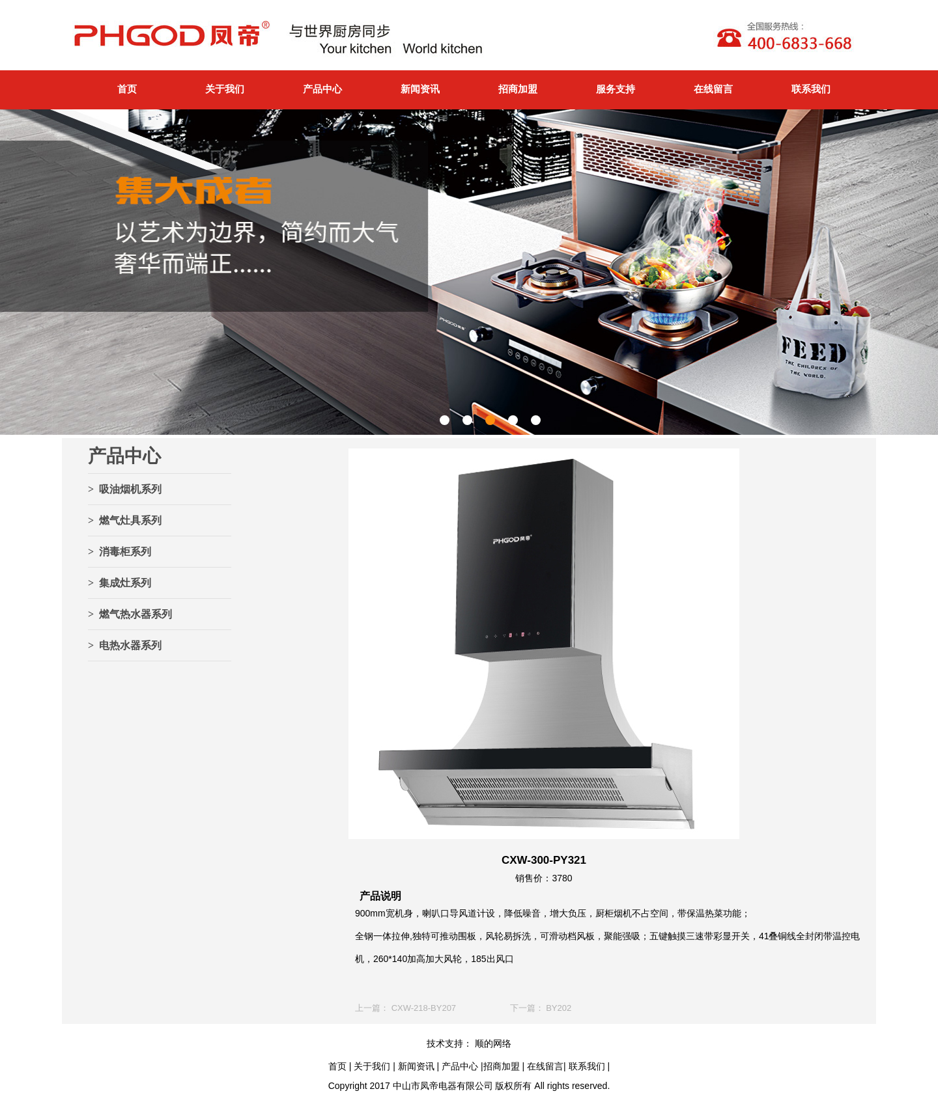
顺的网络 (491, 1043)
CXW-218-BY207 (423, 1008)
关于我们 (224, 88)
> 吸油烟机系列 (125, 489)
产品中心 (322, 88)
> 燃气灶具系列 (125, 520)
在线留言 (713, 88)
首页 (127, 88)
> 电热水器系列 (125, 645)
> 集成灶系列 (119, 582)
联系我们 (811, 88)
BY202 (558, 1008)
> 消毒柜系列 (119, 551)
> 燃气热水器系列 (130, 614)
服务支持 (615, 88)
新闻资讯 (420, 88)
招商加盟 (517, 88)
